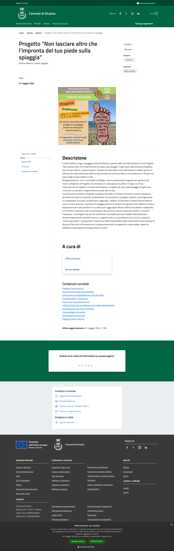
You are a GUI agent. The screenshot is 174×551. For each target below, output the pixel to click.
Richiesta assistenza (60, 519)
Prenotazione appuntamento (63, 506)
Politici (19, 484)
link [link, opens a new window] (110, 536)
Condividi (129, 44)
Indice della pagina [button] (29, 154)
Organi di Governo (23, 467)
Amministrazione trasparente (99, 506)
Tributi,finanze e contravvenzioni (100, 475)
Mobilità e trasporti (59, 489)
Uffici (18, 476)
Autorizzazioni (93, 489)
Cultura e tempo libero (61, 471)
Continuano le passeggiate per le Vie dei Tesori (83, 295)
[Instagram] (127, 13)
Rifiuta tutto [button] (96, 541)
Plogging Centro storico (73, 288)
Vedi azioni (129, 49)
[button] (87, 547)
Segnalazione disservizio (62, 510)
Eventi (126, 492)
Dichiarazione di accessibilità (99, 519)
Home (21, 32)
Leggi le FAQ (57, 515)
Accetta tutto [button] (78, 541)
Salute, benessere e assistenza (100, 484)
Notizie (38, 32)
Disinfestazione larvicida (73, 315)
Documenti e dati (23, 493)
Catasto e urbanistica (60, 484)
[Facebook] (115, 13)
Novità (30, 32)
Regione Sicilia (22, 3)
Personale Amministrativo (26, 489)
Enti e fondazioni (23, 480)
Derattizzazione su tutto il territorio (78, 308)
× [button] (171, 525)
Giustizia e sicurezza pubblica (99, 471)
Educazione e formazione (97, 467)
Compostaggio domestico (74, 312)
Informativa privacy (95, 510)
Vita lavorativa (58, 476)
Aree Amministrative (24, 471)
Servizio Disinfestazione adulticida (78, 291)
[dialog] (87, 536)
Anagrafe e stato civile (61, 467)
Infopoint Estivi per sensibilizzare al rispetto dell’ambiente (88, 305)
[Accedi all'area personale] (146, 3)
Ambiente (91, 480)
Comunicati (128, 471)
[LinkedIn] (133, 13)
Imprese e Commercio (60, 480)
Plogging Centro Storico (73, 319)
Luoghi (126, 488)
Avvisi (125, 476)
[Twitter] (121, 13)
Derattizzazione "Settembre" (75, 298)
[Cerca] (155, 13)
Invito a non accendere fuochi (75, 302)
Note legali (91, 515)
